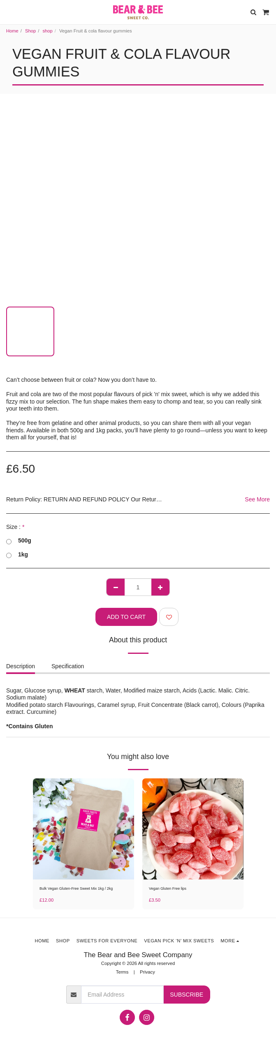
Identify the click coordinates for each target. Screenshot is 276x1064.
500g (18, 541)
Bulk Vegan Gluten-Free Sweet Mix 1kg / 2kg (76, 888)
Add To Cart (126, 617)
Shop (30, 30)
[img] (83, 828)
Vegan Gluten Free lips (167, 888)
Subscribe (186, 994)
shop (47, 30)
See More (257, 499)
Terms (122, 971)
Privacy (147, 971)
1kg (17, 555)
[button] (9, 12)
